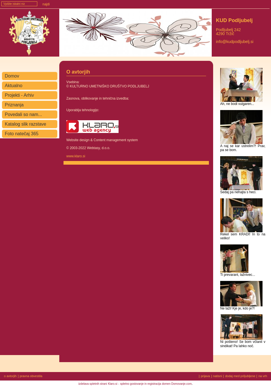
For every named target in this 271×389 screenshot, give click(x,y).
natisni (217, 376)
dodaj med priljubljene (240, 376)
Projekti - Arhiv (19, 95)
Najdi (46, 4)
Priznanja (14, 104)
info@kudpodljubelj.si (234, 41)
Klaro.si (112, 383)
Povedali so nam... (23, 114)
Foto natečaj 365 (21, 133)
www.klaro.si (75, 156)
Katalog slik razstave (25, 124)
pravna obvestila (31, 376)
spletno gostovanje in (134, 383)
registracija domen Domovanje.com (169, 383)
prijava (205, 376)
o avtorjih (10, 376)
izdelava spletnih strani (92, 383)
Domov (12, 76)
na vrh (262, 376)
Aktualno (13, 85)
